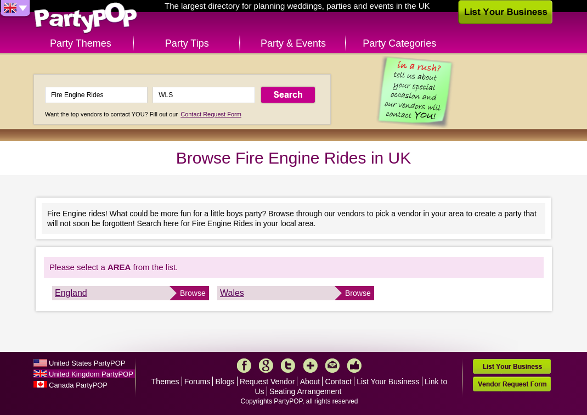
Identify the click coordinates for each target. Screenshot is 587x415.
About (310, 381)
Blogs (225, 381)
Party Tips (187, 43)
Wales (232, 293)
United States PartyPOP (87, 363)
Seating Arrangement (305, 391)
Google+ (266, 365)
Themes (165, 381)
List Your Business (388, 381)
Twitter (288, 365)
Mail (332, 365)
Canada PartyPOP (78, 385)
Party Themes (80, 43)
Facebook (244, 365)
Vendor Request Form (511, 384)
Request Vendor (267, 381)
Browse (193, 293)
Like (354, 365)
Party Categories (399, 43)
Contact (338, 381)
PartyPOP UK (85, 18)
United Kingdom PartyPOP (91, 374)
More (310, 365)
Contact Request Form (210, 114)
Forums (197, 381)
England (71, 293)
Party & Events (293, 43)
